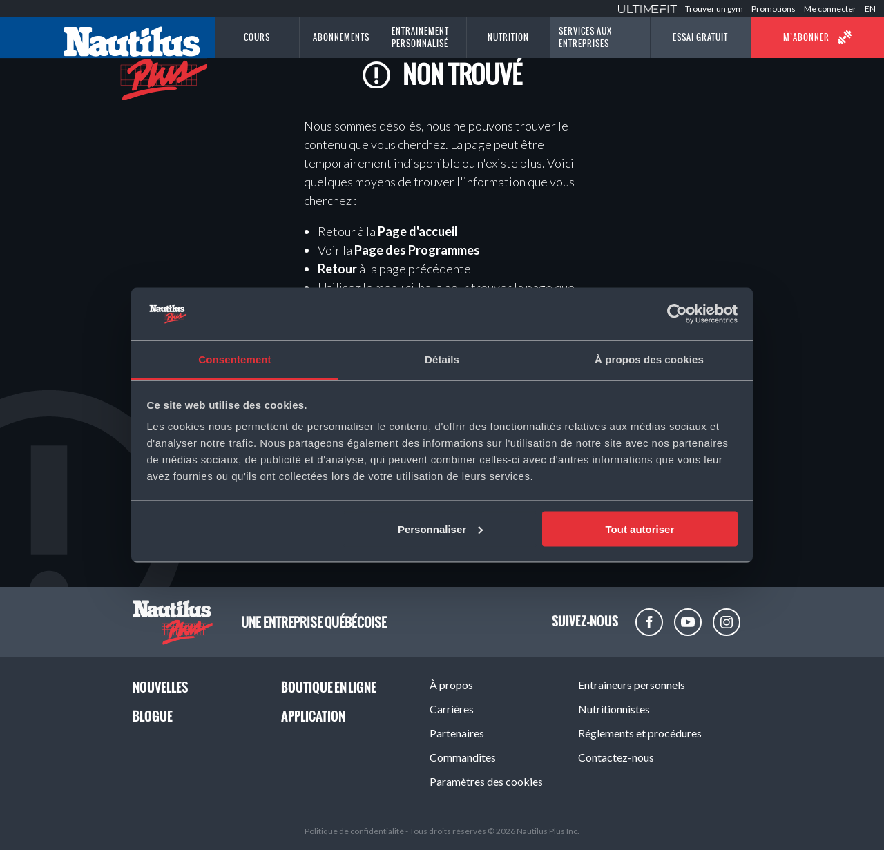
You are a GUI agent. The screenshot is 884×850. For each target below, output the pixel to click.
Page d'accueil (418, 231)
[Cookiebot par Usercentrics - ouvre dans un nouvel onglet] (677, 314)
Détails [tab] (442, 359)
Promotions (773, 8)
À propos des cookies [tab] (649, 359)
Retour (337, 268)
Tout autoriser (640, 528)
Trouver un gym (714, 8)
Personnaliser (440, 528)
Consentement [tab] (234, 359)
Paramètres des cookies (486, 781)
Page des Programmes (417, 250)
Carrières (452, 708)
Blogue (153, 716)
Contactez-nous (616, 757)
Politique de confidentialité (355, 831)
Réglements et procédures (640, 733)
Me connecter (830, 8)
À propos (451, 684)
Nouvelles (160, 687)
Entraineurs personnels (631, 684)
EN (870, 8)
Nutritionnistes (614, 708)
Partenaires (457, 733)
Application (313, 716)
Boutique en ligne (328, 687)
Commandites (463, 757)
